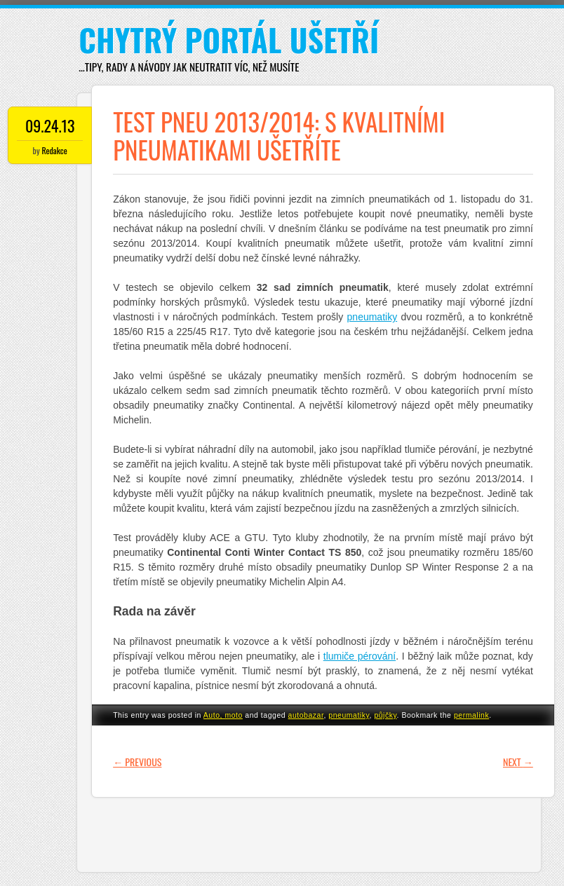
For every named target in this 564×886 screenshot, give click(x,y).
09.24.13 (50, 125)
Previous (137, 761)
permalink (471, 715)
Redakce (54, 150)
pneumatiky (372, 316)
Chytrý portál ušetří (229, 39)
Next (518, 761)
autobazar (306, 715)
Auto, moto (223, 715)
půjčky (385, 715)
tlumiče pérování (359, 656)
